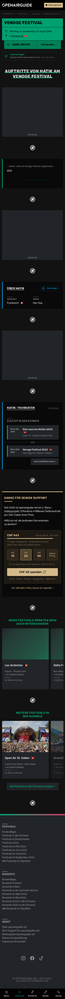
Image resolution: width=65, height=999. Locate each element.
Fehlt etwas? (53, 408)
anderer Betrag (52, 555)
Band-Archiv (18, 45)
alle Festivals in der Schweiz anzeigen (32, 786)
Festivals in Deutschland (15, 839)
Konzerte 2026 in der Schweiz (18, 905)
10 (12, 555)
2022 (9, 170)
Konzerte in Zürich (12, 883)
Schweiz (35, 14)
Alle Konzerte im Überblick (16, 908)
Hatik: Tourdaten (21, 407)
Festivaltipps (9, 831)
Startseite (8, 14)
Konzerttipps (9, 879)
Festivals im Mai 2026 (14, 846)
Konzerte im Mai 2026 (14, 897)
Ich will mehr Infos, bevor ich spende (31, 588)
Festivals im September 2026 (18, 857)
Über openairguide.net (14, 927)
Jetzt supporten (53, 5)
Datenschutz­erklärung (14, 938)
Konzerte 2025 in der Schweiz (18, 901)
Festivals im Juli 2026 (14, 853)
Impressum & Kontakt (14, 941)
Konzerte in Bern (11, 886)
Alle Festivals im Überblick (16, 861)
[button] (49, 45)
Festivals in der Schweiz (15, 835)
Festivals (23, 14)
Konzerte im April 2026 (14, 894)
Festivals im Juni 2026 (14, 850)
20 (25, 555)
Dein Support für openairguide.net (20, 930)
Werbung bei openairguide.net (18, 934)
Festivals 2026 (10, 842)
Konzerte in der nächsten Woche (20, 890)
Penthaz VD (17, 36)
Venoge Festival (51, 14)
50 (39, 555)
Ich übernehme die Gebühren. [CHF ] (32, 564)
